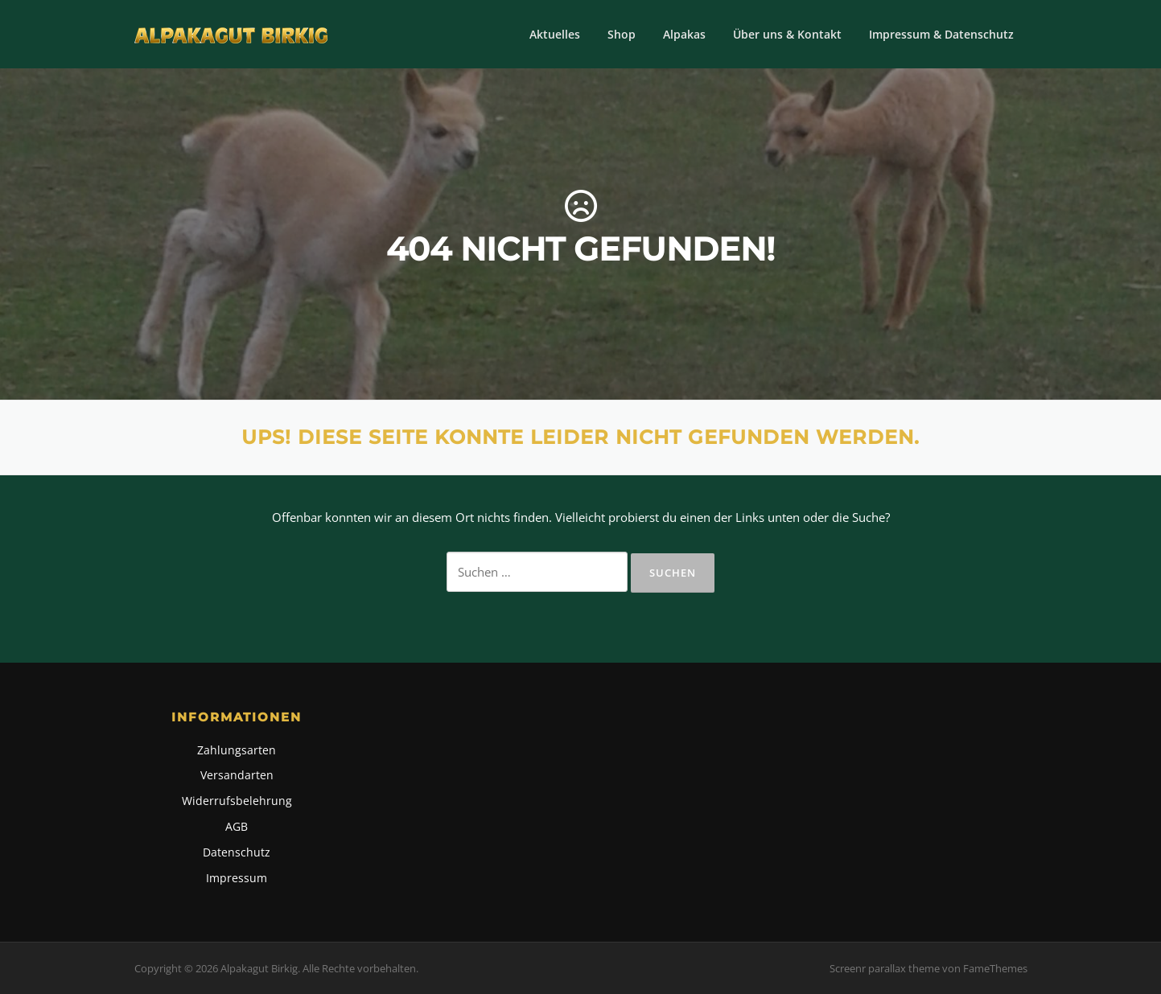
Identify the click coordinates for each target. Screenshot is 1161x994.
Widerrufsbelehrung (237, 800)
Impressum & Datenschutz (941, 34)
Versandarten (237, 774)
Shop (621, 34)
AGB (236, 826)
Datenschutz (236, 852)
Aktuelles (554, 34)
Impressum (236, 877)
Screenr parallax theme (885, 968)
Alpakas (684, 34)
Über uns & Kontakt (787, 34)
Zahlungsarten (236, 750)
